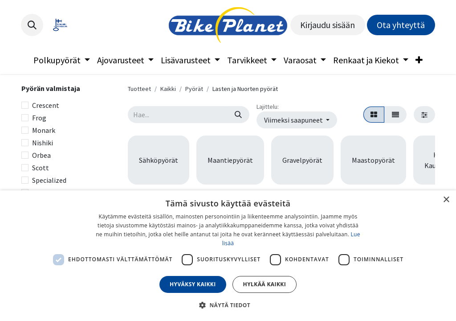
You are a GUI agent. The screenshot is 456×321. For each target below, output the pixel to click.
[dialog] (228, 255)
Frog (39, 117)
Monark (43, 130)
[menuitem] (62, 60)
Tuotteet (139, 89)
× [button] (446, 200)
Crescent (45, 105)
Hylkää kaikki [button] (264, 284)
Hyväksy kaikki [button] (193, 284)
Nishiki (42, 142)
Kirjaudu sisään (327, 24)
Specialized (49, 180)
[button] (32, 25)
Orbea (41, 155)
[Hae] (238, 114)
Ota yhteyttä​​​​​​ (401, 24)
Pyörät (194, 89)
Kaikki (168, 89)
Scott (40, 167)
